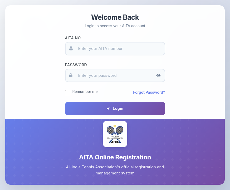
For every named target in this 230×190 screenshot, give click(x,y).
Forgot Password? (149, 92)
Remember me (85, 91)
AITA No (73, 38)
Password (76, 65)
